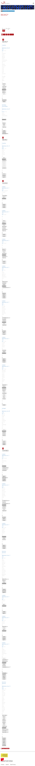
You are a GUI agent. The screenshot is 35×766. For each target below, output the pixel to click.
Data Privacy (13, 764)
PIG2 (4, 582)
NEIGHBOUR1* (5, 732)
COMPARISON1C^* (6, 287)
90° (8, 34)
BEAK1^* (4, 222)
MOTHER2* (4, 715)
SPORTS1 (4, 168)
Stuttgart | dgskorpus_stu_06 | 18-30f (6, 411)
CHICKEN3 (4, 195)
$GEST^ (4, 91)
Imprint (7, 764)
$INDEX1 (4, 389)
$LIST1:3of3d (5, 729)
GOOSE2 (4, 319)
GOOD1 (4, 83)
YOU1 (4, 220)
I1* (4, 94)
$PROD (4, 88)
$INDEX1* (4, 160)
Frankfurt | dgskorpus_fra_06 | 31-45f (6, 48)
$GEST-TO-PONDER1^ (4, 392)
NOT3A (4, 502)
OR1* (4, 197)
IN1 (4, 157)
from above (12, 34)
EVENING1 (4, 470)
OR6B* (4, 284)
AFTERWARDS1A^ (6, 317)
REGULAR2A (5, 281)
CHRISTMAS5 (5, 467)
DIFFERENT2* (5, 730)
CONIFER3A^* (5, 469)
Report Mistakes (5, 748)
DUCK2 (4, 228)
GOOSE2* (4, 283)
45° (6, 34)
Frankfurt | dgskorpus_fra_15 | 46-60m (6, 146)
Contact (2, 764)
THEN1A (4, 320)
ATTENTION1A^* (6, 500)
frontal (4, 34)
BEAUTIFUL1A (5, 579)
